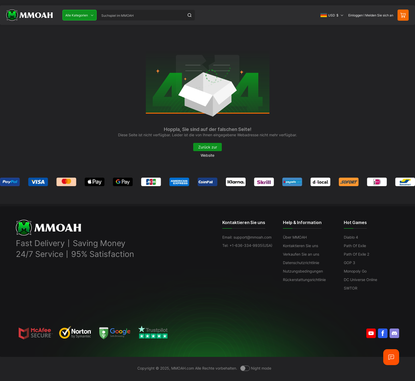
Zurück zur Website (207, 148)
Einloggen (355, 15)
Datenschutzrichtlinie (301, 262)
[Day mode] (255, 368)
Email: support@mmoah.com (247, 237)
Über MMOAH (295, 237)
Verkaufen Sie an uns (301, 254)
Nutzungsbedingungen (303, 271)
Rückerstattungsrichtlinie (304, 279)
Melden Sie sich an (379, 15)
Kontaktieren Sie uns (300, 245)
